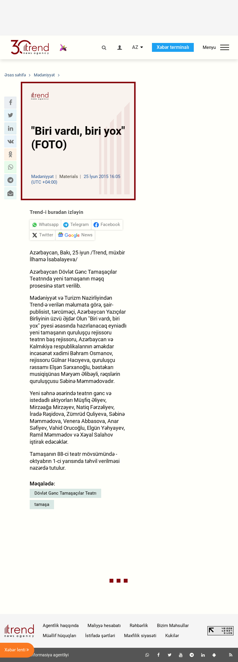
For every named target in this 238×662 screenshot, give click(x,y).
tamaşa (41, 504)
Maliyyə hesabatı (104, 625)
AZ (135, 47)
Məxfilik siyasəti (140, 635)
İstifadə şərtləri (100, 635)
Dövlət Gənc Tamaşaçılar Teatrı (65, 493)
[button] (10, 102)
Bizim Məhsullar (173, 625)
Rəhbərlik (139, 625)
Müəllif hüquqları (59, 635)
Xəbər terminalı (173, 47)
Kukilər (172, 635)
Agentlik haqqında (61, 625)
